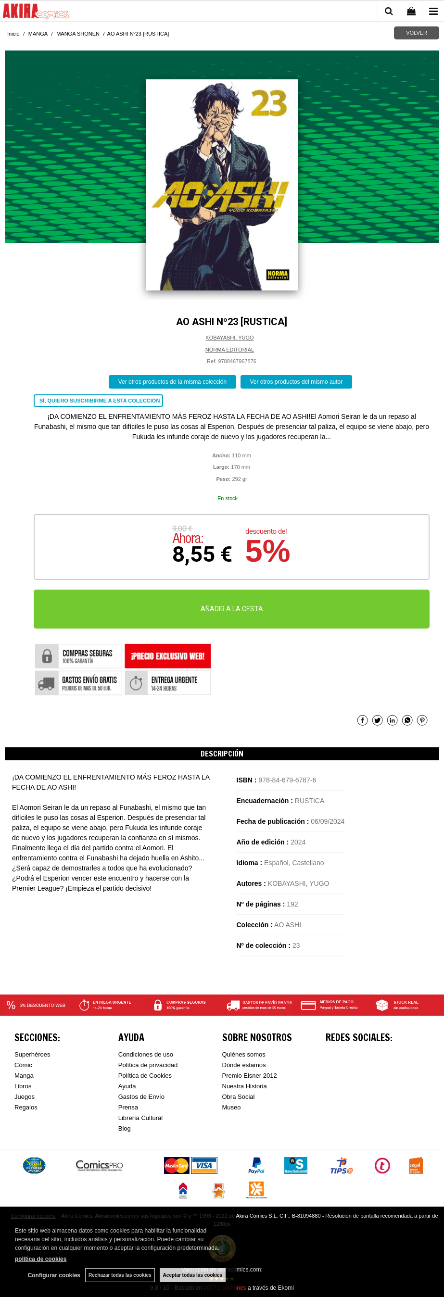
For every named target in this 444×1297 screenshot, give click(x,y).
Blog (124, 1128)
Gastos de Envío (141, 1096)
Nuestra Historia (244, 1086)
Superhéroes (32, 1054)
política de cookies (40, 1259)
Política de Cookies (145, 1075)
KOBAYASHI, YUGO (229, 337)
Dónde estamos (244, 1065)
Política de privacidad (148, 1065)
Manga (24, 1075)
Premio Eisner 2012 (249, 1075)
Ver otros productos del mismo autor (296, 381)
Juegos (24, 1096)
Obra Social (238, 1096)
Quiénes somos (244, 1054)
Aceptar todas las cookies (192, 1275)
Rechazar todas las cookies (120, 1275)
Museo (231, 1107)
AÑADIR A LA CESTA (232, 609)
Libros (22, 1086)
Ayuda (127, 1086)
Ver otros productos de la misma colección (172, 381)
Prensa (128, 1107)
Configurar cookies (54, 1275)
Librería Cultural (140, 1117)
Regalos (26, 1107)
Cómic (23, 1065)
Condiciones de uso (145, 1054)
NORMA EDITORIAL (229, 350)
